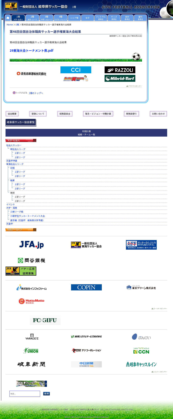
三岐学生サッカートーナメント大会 (27, 215)
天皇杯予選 (11, 160)
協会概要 (12, 113)
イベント (10, 204)
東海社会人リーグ (15, 164)
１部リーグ (19, 152)
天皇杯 (9, 223)
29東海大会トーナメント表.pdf (31, 50)
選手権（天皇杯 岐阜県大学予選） (27, 220)
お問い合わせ (158, 113)
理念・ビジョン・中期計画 (98, 113)
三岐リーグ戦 (16, 211)
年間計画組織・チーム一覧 (86, 133)
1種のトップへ (36, 93)
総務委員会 (65, 113)
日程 (12, 167)
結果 (12, 180)
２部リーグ (19, 157)
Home (10, 24)
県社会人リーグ (17, 149)
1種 (17, 24)
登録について (38, 113)
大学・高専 (11, 207)
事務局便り (131, 113)
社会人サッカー (13, 145)
